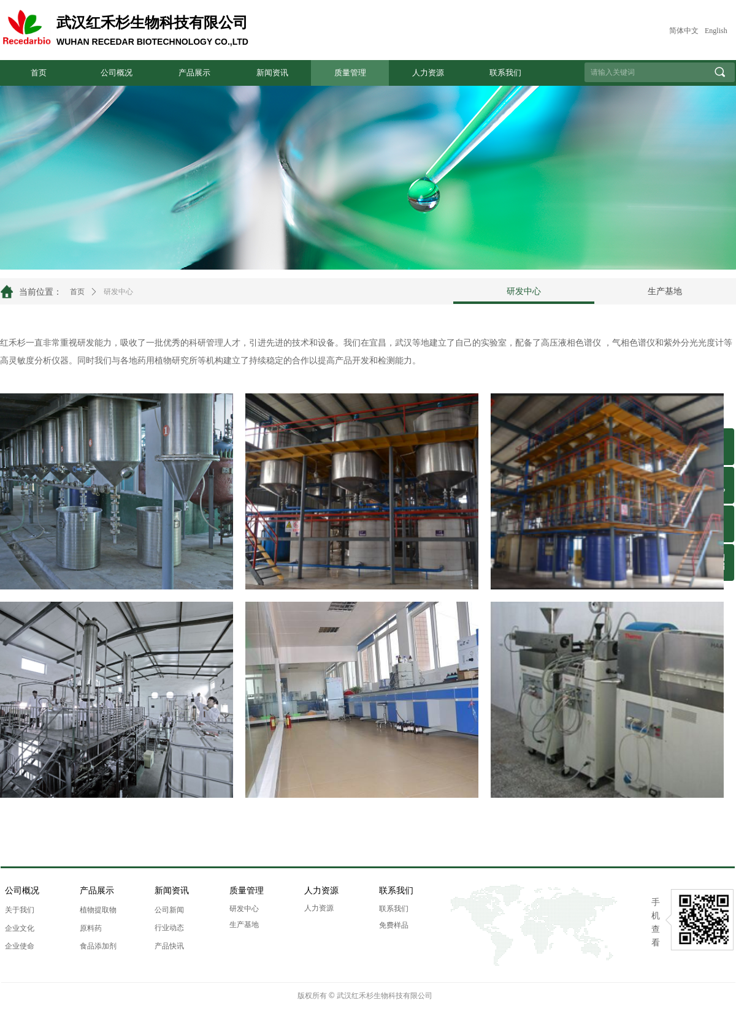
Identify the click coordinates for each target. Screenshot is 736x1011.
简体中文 (684, 30)
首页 (77, 291)
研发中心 (118, 291)
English (716, 30)
